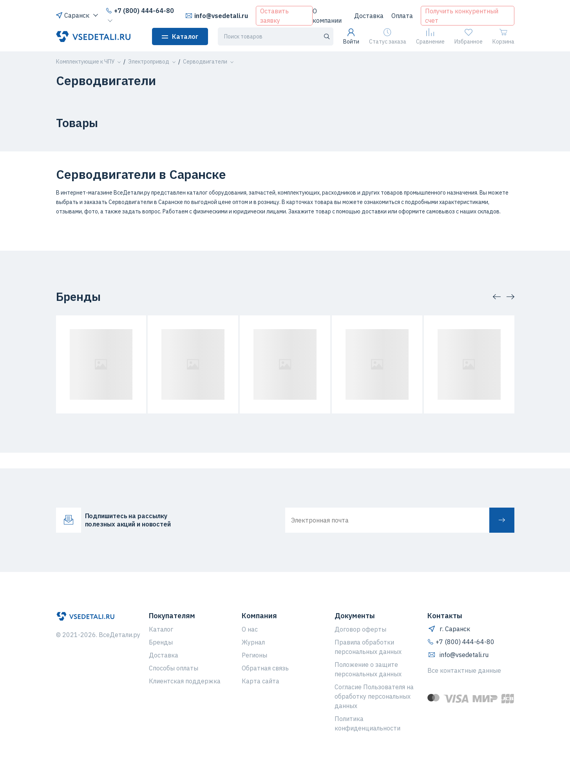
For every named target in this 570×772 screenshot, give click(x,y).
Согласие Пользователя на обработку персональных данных (374, 696)
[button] (85, 61)
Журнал (253, 642)
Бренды (161, 642)
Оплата (402, 16)
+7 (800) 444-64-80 (140, 10)
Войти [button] (351, 36)
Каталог (180, 36)
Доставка (369, 16)
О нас (250, 629)
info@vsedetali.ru (216, 16)
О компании (327, 15)
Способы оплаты (173, 668)
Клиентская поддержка (185, 681)
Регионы (254, 655)
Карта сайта (260, 681)
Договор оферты (360, 629)
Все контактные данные (464, 670)
